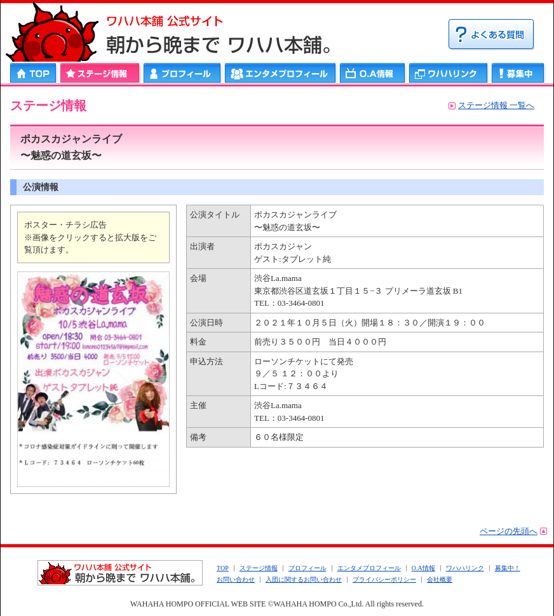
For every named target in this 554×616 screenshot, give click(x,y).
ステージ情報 (100, 72)
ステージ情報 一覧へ (496, 105)
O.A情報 (423, 568)
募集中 (518, 72)
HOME (34, 72)
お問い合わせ (236, 579)
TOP (223, 568)
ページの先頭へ (508, 531)
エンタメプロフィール (280, 72)
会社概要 (439, 579)
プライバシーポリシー (384, 579)
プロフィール (182, 72)
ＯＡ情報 (372, 72)
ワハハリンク (448, 72)
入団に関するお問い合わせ (304, 579)
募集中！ (507, 568)
